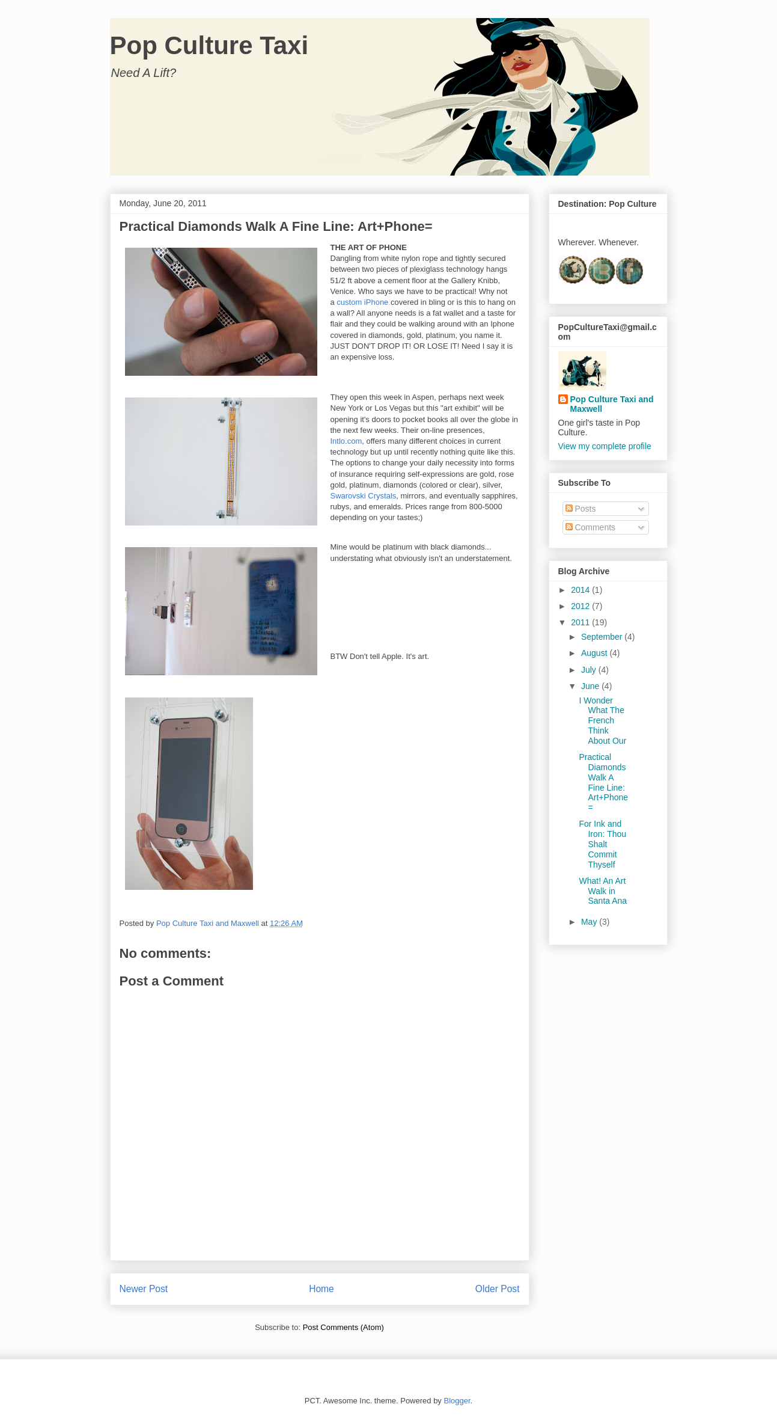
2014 (581, 590)
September (602, 637)
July (590, 670)
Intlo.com (346, 441)
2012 (581, 606)
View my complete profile (604, 446)
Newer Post (144, 1289)
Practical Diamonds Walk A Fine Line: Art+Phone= (603, 782)
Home (321, 1289)
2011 (581, 622)
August (595, 653)
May (590, 922)
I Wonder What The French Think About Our (602, 721)
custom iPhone (362, 302)
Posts (580, 508)
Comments (590, 527)
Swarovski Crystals (364, 495)
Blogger (456, 1400)
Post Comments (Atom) (343, 1327)
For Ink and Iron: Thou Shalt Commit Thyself (602, 844)
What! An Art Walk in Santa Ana (603, 891)
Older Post (497, 1289)
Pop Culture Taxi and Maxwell (612, 404)
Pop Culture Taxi (209, 45)
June (591, 686)
